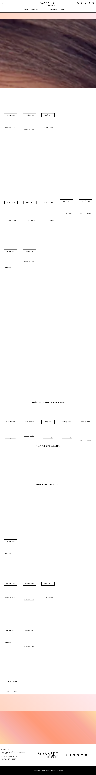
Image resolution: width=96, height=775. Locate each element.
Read (26, 10)
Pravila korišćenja (8, 759)
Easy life (53, 10)
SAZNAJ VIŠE (10, 127)
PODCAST (34, 10)
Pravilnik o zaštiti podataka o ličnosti (13, 752)
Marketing (5, 749)
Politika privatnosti (9, 756)
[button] (10, 115)
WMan (62, 10)
